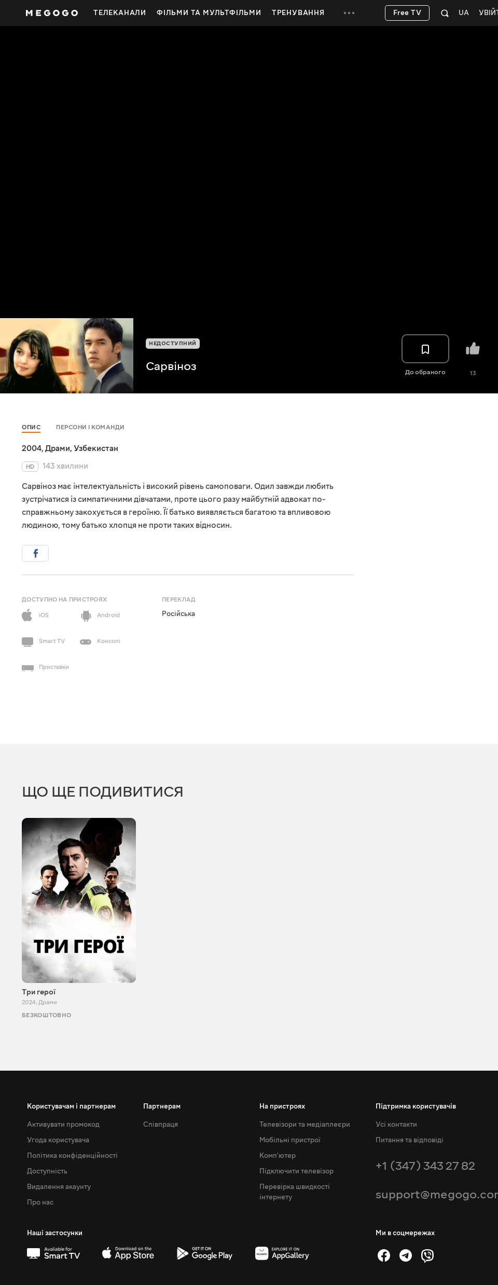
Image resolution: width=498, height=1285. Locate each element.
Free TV (407, 13)
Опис (31, 427)
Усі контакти (396, 1124)
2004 (32, 448)
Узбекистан (96, 448)
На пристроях (282, 1106)
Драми (57, 448)
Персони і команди (90, 427)
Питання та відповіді (410, 1140)
